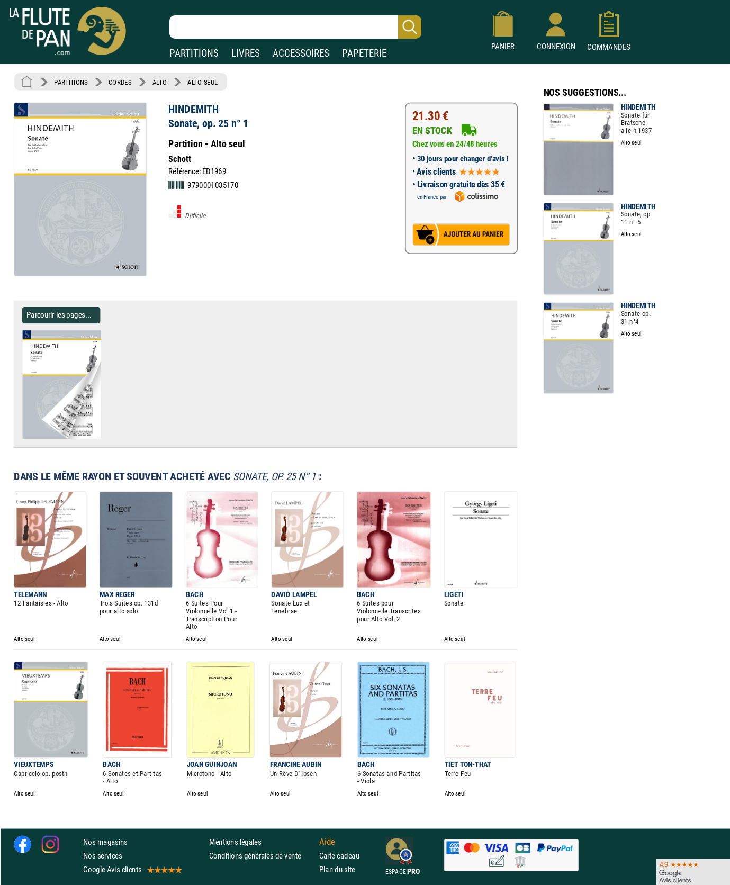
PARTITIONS (194, 53)
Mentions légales (235, 841)
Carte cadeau (339, 855)
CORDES (120, 82)
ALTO (159, 82)
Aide (327, 841)
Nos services (102, 855)
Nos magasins (105, 841)
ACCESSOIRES (301, 53)
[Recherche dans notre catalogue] (295, 27)
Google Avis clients (132, 869)
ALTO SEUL (202, 82)
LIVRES (245, 53)
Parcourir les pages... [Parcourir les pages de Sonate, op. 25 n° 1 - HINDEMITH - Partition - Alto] (59, 314)
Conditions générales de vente (261, 855)
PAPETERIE (364, 53)
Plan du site (337, 869)
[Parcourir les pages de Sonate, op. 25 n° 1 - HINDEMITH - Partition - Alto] (105, 436)
